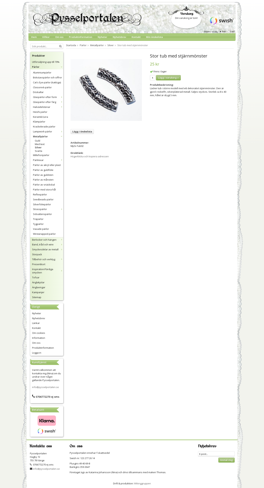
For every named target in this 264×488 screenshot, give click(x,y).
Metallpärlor (48, 136)
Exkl (232, 31)
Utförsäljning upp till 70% (45, 62)
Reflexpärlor (40, 194)
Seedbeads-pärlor (43, 199)
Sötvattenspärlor (42, 214)
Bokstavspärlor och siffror (47, 77)
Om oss (59, 37)
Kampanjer (38, 292)
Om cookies (38, 333)
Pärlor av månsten (43, 179)
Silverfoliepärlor (42, 204)
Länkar (36, 323)
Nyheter (102, 37)
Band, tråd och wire (47, 244)
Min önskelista (154, 37)
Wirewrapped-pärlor (44, 233)
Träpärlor (38, 219)
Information (38, 337)
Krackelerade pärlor (44, 126)
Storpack (37, 254)
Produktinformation (80, 37)
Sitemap (36, 297)
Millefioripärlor (41, 155)
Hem (34, 37)
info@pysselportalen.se (45, 387)
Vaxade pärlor (41, 229)
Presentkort (38, 264)
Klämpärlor (39, 121)
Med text (40, 144)
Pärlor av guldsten (43, 175)
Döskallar (38, 92)
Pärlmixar (48, 160)
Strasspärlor (48, 209)
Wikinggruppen (142, 483)
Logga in (36, 352)
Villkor (46, 37)
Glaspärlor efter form (48, 97)
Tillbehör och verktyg (47, 259)
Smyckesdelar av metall (47, 249)
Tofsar (35, 277)
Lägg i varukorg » (168, 77)
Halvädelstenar (48, 107)
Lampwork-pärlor (48, 131)
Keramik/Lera (40, 116)
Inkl (224, 31)
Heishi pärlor (40, 112)
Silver (38, 147)
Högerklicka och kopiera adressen (90, 156)
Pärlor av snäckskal (44, 184)
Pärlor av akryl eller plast (47, 165)
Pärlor (47, 66)
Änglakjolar (38, 282)
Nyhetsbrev (119, 37)
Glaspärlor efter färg (48, 102)
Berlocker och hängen (47, 239)
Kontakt (136, 37)
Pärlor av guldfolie (43, 170)
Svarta (38, 151)
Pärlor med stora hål (44, 189)
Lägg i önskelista (82, 131)
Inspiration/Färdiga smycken (47, 271)
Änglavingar (38, 287)
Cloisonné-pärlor (42, 87)
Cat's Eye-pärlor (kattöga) (47, 82)
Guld (37, 140)
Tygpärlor (38, 224)
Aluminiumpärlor (42, 72)
